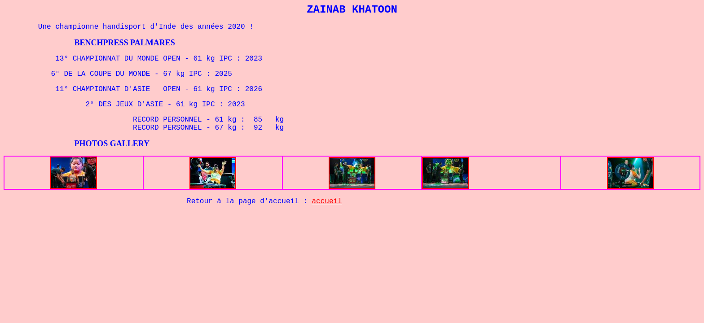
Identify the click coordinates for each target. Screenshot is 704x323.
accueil (327, 201)
